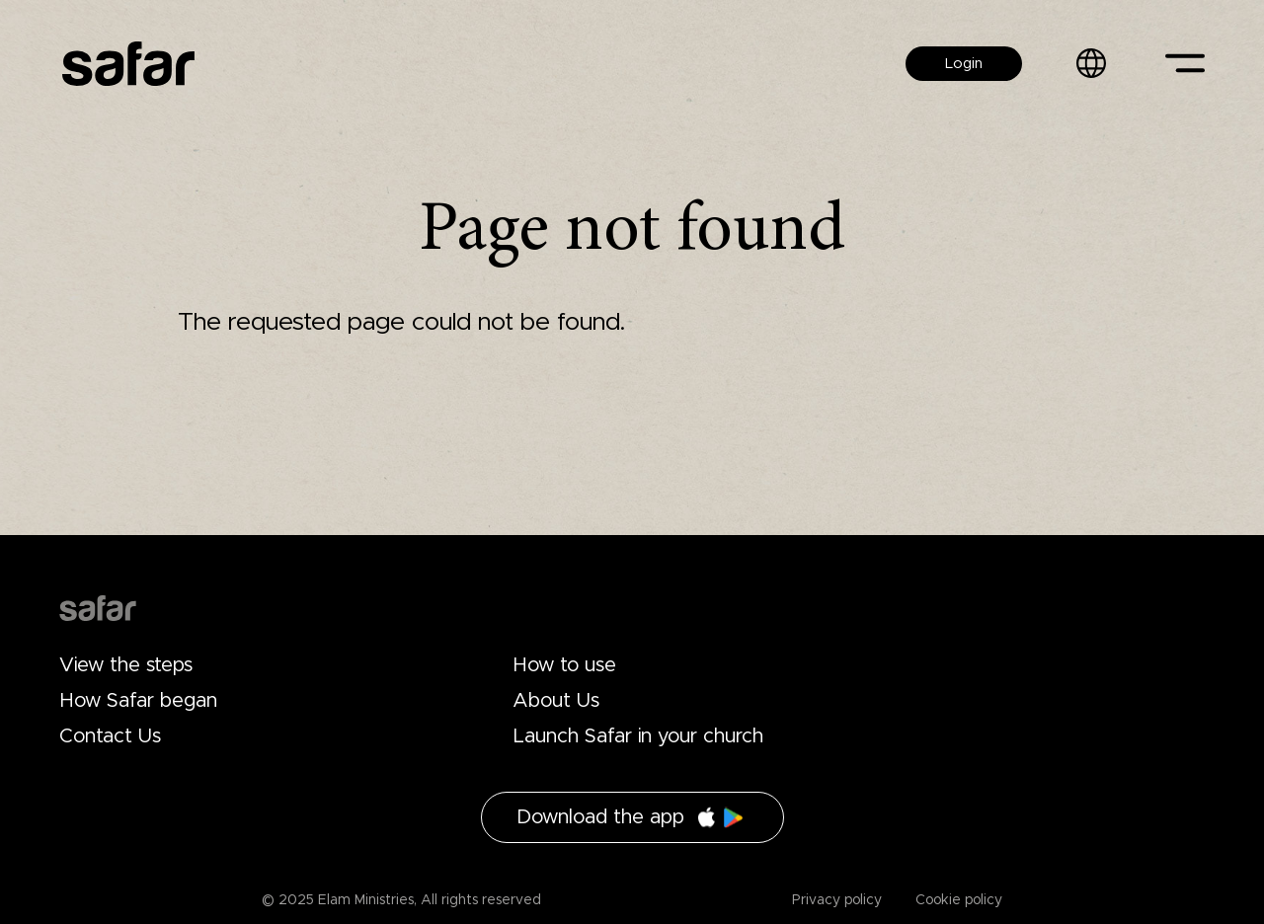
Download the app (600, 817)
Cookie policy (956, 900)
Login (964, 63)
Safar (128, 63)
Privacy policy (837, 900)
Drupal (97, 608)
